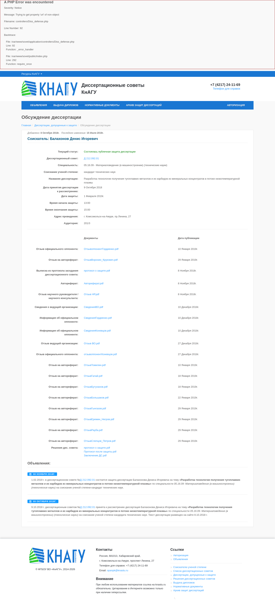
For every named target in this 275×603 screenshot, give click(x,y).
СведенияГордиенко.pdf (98, 317)
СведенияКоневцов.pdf (97, 330)
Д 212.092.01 (91, 158)
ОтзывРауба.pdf (93, 430)
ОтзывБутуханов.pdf (96, 386)
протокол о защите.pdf (97, 270)
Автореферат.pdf (93, 283)
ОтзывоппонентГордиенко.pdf (101, 249)
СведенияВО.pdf (93, 307)
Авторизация (236, 105)
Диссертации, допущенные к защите (55, 125)
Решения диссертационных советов (194, 578)
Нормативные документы (102, 105)
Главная (26, 125)
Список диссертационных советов (193, 571)
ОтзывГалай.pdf (93, 375)
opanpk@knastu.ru (117, 570)
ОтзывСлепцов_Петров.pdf (99, 440)
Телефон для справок (226, 88)
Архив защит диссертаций (143, 105)
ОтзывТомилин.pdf (95, 365)
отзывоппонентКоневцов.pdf (100, 354)
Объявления (38, 105)
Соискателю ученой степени (189, 567)
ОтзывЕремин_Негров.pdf (99, 419)
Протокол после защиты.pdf (100, 451)
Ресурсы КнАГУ (31, 73)
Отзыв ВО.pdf (92, 343)
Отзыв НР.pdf (91, 294)
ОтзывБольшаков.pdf (96, 397)
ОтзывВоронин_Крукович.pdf (101, 259)
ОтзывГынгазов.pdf (95, 408)
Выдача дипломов (65, 105)
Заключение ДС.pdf (95, 455)
